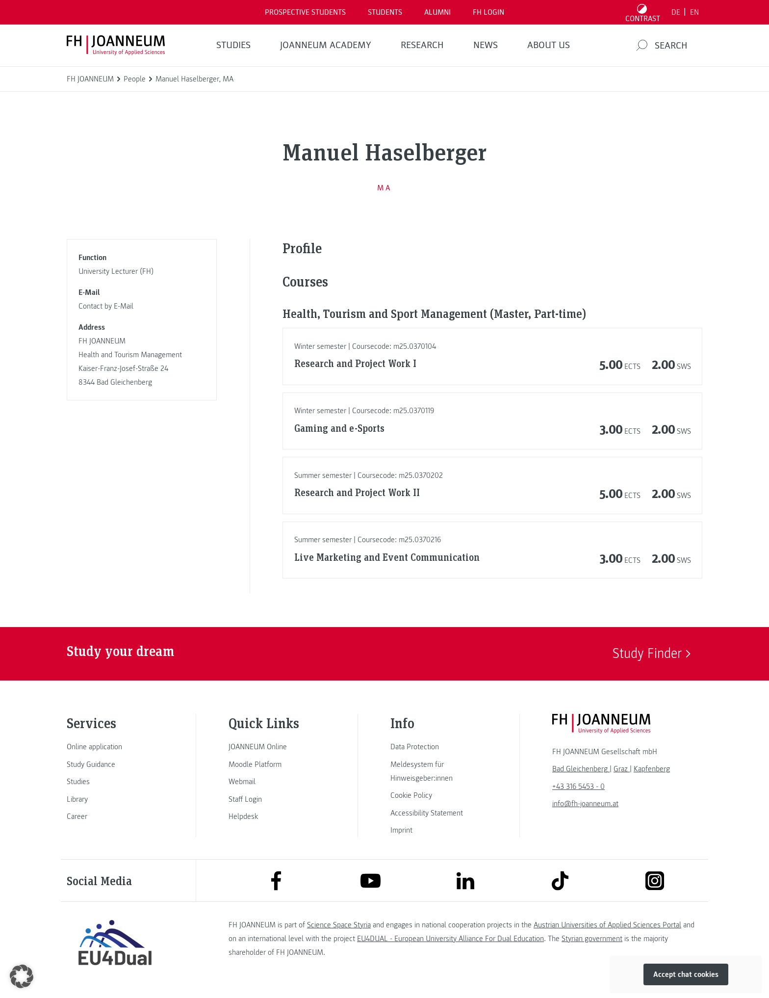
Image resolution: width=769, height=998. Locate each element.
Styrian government (592, 939)
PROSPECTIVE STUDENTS (305, 12)
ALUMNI (437, 12)
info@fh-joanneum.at (585, 804)
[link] (115, 747)
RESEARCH (422, 45)
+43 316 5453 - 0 (578, 786)
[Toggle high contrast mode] (643, 12)
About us (548, 45)
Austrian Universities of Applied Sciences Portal (607, 925)
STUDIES (233, 45)
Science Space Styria (339, 925)
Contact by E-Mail (105, 306)
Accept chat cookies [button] (685, 974)
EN (694, 12)
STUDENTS (385, 12)
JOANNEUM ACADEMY (325, 45)
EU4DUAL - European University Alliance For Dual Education (450, 939)
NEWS (485, 45)
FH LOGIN (488, 12)
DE (675, 12)
